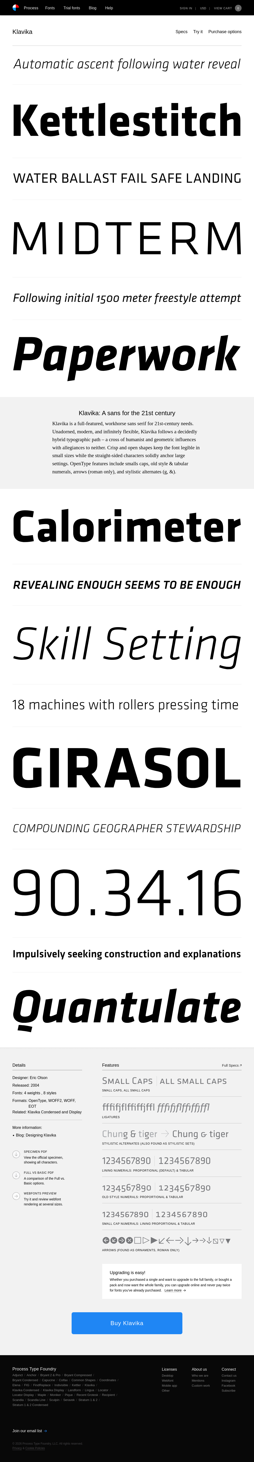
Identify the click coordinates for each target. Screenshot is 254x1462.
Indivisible (61, 1385)
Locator (103, 1390)
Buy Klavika (127, 1323)
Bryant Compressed (78, 1375)
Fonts (50, 8)
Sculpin (54, 1400)
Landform (75, 1390)
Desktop (167, 1375)
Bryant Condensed (25, 1380)
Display (75, 1112)
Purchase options (225, 31)
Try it (198, 31)
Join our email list (29, 1431)
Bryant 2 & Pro (50, 1375)
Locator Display (23, 1395)
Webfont (167, 1380)
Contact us (229, 1375)
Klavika (22, 31)
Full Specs (232, 1065)
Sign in (186, 8)
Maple (42, 1395)
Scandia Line (36, 1400)
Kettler (77, 1385)
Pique (69, 1395)
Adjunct (18, 1375)
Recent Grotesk (88, 1395)
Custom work (201, 1385)
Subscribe (228, 1390)
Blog (92, 8)
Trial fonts (72, 8)
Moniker (56, 1395)
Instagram (228, 1380)
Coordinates (108, 1380)
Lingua (90, 1390)
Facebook (228, 1385)
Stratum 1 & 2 (88, 1400)
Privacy (17, 1448)
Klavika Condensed (44, 1112)
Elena (16, 1385)
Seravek (69, 1400)
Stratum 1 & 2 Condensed (30, 1405)
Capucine (49, 1380)
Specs (182, 31)
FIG (27, 1385)
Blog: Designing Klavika (36, 1135)
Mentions (198, 1380)
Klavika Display (54, 1390)
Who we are (200, 1375)
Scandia (18, 1400)
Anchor (31, 1375)
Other (166, 1390)
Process (31, 8)
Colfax (64, 1380)
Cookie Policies (35, 1448)
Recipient (109, 1395)
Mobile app (169, 1385)
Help (109, 8)
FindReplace (42, 1385)
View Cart (228, 8)
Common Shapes (84, 1380)
